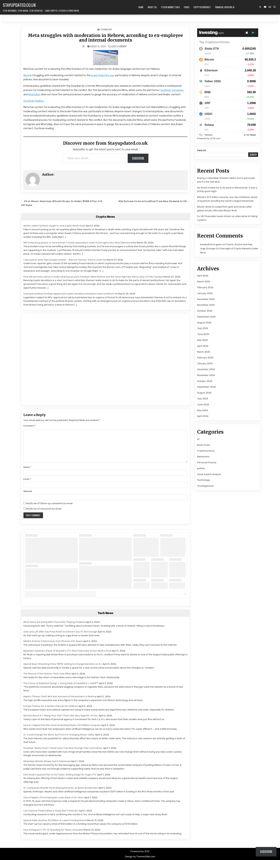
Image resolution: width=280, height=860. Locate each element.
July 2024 (202, 398)
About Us (152, 7)
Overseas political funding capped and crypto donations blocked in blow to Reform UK (70, 293)
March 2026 (203, 281)
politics (201, 468)
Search (201, 150)
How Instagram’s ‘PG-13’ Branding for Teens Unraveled (53, 829)
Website (27, 491)
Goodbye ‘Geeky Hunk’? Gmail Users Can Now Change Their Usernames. (63, 748)
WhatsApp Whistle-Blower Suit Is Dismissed (47, 761)
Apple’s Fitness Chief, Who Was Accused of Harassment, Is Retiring (59, 696)
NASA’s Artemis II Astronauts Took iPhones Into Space (53, 641)
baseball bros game (211, 244)
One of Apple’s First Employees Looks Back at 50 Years (53, 797)
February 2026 (205, 287)
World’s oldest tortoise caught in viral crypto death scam (54, 225)
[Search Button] (274, 7)
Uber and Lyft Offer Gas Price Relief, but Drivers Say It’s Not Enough (60, 631)
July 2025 (202, 328)
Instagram (178, 90)
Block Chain (203, 445)
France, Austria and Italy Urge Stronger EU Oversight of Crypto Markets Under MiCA (229, 248)
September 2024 (206, 386)
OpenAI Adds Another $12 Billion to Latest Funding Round (54, 820)
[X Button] (260, 7)
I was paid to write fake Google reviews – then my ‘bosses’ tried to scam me (64, 259)
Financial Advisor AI (224, 7)
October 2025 (204, 310)
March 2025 (203, 351)
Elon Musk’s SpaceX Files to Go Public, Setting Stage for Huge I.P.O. (60, 774)
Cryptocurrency (202, 7)
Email (27, 479)
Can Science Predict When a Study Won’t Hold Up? (50, 810)
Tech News (105, 613)
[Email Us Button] (270, 7)
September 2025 (206, 316)
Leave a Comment (119, 46)
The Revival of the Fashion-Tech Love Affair (47, 673)
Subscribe (138, 158)
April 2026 (202, 275)
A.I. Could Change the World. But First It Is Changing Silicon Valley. (59, 734)
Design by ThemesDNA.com (140, 856)
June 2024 (203, 404)
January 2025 (205, 363)
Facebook (165, 90)
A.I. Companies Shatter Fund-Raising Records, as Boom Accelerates (60, 787)
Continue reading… (34, 100)
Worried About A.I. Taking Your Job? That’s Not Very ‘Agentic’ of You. (60, 715)
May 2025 (202, 340)
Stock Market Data (170, 7)
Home (140, 7)
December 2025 (206, 299)
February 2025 (205, 357)
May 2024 (202, 410)
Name (27, 467)
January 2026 (205, 293)
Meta (26, 75)
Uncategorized (205, 486)
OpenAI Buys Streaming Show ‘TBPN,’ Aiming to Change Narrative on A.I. (62, 664)
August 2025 (204, 322)
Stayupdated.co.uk (19, 5)
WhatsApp (34, 94)
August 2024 (204, 392)
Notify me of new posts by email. (44, 508)
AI (198, 439)
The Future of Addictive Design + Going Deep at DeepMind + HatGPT (60, 683)
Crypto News (105, 216)
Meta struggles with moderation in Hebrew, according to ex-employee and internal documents (105, 38)
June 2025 (203, 334)
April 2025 (202, 346)
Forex (186, 7)
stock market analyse (209, 474)
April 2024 (202, 416)
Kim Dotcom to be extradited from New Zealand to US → (154, 201)
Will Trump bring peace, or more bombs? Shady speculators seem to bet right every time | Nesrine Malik (79, 242)
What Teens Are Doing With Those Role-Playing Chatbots (54, 622)
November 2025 (206, 305)
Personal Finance (206, 462)
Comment (29, 425)
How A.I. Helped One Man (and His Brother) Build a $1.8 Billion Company (62, 725)
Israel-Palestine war (102, 75)
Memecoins (203, 456)
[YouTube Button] (265, 7)
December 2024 (206, 369)
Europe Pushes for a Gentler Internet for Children (50, 706)
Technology (106, 29)
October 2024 (204, 381)
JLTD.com (215, 138)
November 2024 (206, 375)
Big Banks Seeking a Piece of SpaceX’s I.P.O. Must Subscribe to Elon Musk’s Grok (67, 650)
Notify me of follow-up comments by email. (49, 503)
